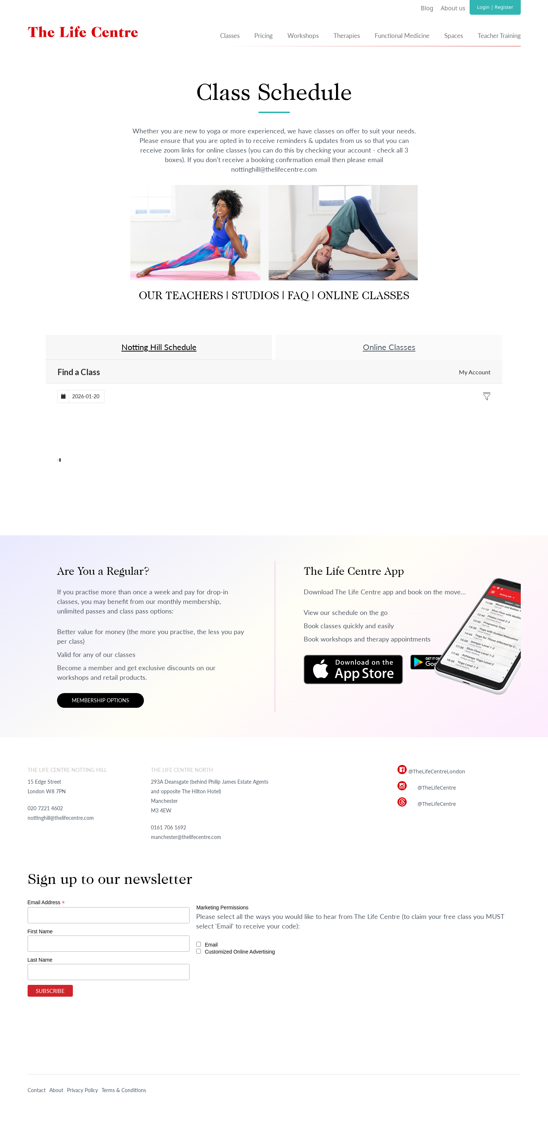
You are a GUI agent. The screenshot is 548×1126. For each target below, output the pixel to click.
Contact (37, 1090)
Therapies (346, 35)
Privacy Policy (82, 1090)
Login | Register (495, 7)
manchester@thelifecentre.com (186, 837)
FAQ (298, 296)
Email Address (46, 902)
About (56, 1090)
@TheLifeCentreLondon (437, 771)
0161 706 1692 (168, 827)
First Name (40, 931)
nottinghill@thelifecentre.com (61, 818)
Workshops (303, 35)
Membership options (100, 700)
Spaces (453, 35)
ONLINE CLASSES (363, 296)
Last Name (40, 960)
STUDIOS (254, 296)
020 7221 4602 (45, 808)
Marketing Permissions (222, 907)
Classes (230, 35)
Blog (427, 8)
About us (453, 8)
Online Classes (389, 347)
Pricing (263, 35)
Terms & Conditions (124, 1090)
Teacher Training (499, 35)
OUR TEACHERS (181, 296)
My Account (475, 371)
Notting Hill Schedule (159, 347)
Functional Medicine (402, 35)
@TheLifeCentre (437, 787)
